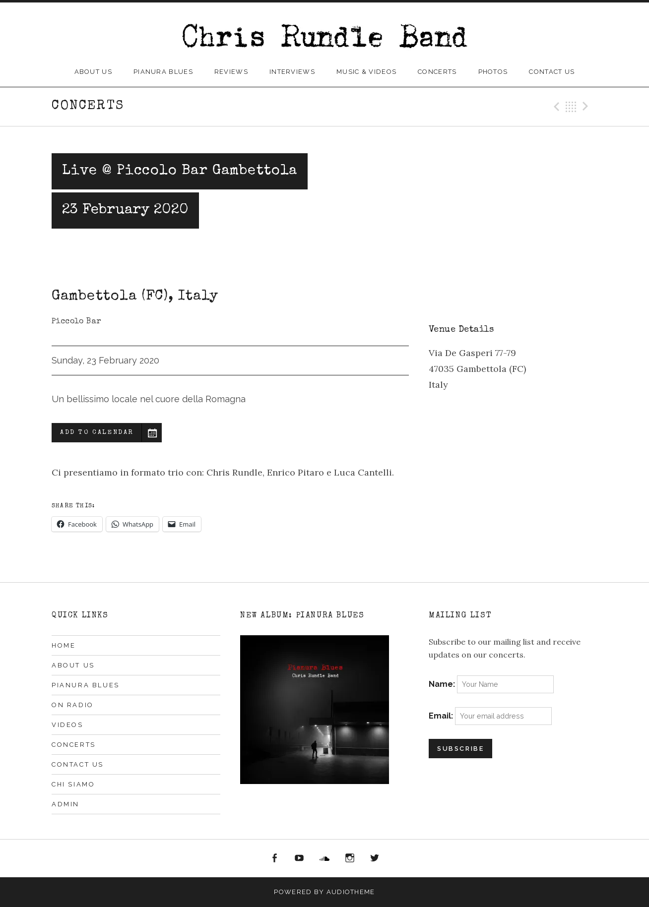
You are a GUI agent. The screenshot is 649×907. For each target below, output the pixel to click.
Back (571, 106)
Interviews (292, 71)
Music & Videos (366, 71)
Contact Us (552, 71)
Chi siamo (73, 784)
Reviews (231, 71)
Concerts (437, 71)
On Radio (73, 705)
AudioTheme (350, 892)
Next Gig (587, 106)
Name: (443, 684)
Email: (442, 716)
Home (63, 645)
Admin (65, 804)
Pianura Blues (163, 71)
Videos (67, 724)
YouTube (300, 858)
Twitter (375, 858)
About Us (93, 71)
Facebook (274, 858)
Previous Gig (555, 106)
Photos (493, 71)
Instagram (350, 858)
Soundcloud (324, 858)
